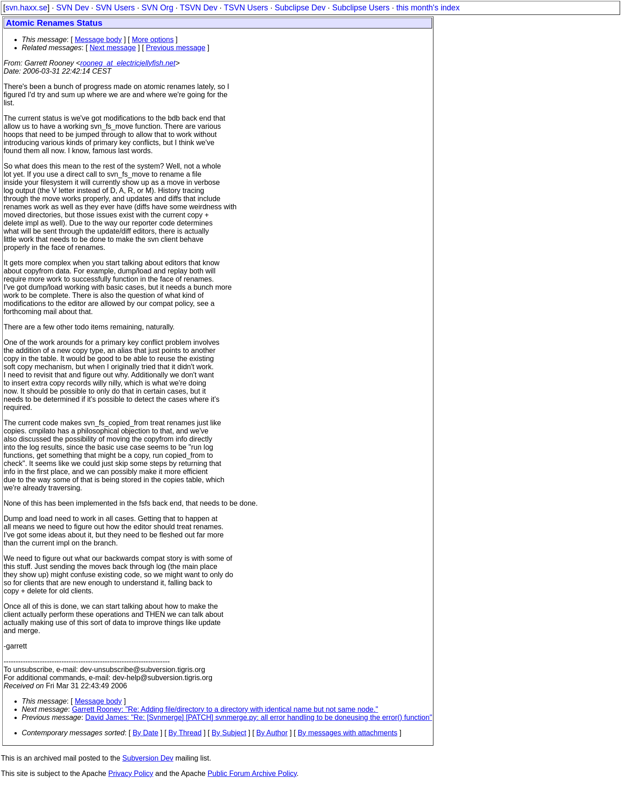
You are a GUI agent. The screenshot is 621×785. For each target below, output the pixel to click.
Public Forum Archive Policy (251, 773)
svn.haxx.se (26, 7)
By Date (145, 733)
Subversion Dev (148, 758)
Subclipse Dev (300, 7)
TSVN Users (246, 7)
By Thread (185, 733)
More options (153, 39)
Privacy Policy (130, 773)
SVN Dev (72, 7)
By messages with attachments (348, 733)
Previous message (176, 48)
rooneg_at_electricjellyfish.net (127, 63)
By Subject (229, 733)
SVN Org (157, 7)
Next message (112, 48)
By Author (271, 733)
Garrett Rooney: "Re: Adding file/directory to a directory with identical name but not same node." (225, 709)
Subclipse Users (361, 7)
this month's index (428, 7)
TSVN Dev (198, 7)
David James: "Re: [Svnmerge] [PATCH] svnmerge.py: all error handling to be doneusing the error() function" (259, 717)
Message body (98, 39)
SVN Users (115, 7)
